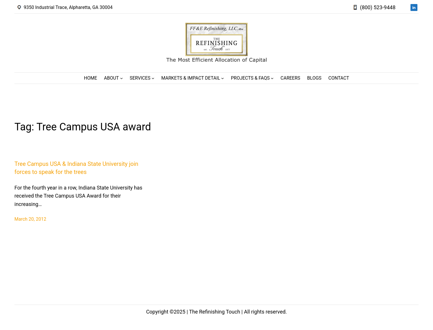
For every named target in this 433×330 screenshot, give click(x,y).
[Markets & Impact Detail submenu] (222, 78)
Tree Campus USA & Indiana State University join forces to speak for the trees (76, 167)
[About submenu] (121, 78)
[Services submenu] (153, 78)
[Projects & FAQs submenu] (272, 78)
